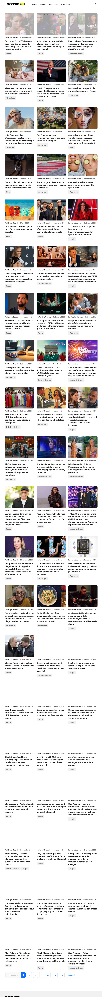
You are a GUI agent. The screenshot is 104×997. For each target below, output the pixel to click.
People (8, 54)
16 (62, 978)
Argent (8, 237)
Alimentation (42, 628)
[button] (90, 4)
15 (55, 978)
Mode (71, 148)
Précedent (13, 979)
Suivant (73, 978)
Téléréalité (10, 148)
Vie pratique (10, 98)
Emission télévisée (76, 54)
